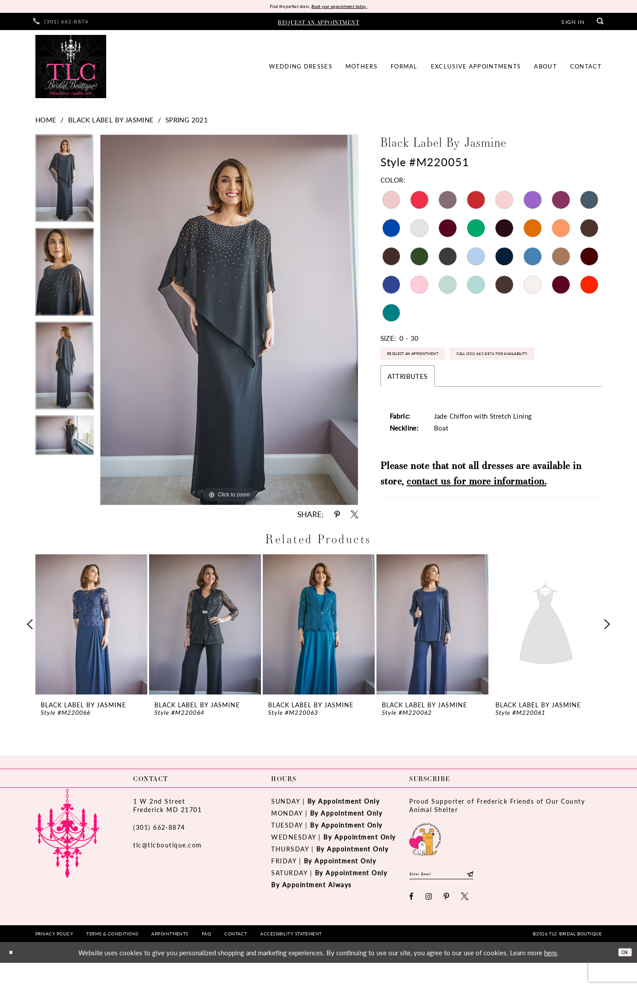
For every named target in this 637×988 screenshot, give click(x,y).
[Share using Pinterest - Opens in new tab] (337, 516)
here (550, 977)
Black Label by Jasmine (111, 121)
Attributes (408, 408)
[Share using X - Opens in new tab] (354, 516)
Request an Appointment (428, 360)
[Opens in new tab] (425, 859)
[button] (572, 23)
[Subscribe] (495, 897)
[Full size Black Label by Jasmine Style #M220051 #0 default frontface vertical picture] (229, 322)
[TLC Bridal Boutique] (70, 68)
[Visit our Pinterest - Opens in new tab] (447, 921)
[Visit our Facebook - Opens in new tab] (411, 921)
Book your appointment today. (348, 7)
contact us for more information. (476, 513)
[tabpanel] (64, 183)
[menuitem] (61, 23)
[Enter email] (454, 897)
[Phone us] (61, 23)
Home (46, 121)
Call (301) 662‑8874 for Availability (442, 384)
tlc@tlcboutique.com (167, 866)
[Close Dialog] (12, 977)
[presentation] (91, 645)
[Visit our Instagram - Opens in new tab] (429, 921)
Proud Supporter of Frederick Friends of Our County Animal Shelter (497, 826)
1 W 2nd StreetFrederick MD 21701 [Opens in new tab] (167, 826)
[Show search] (600, 23)
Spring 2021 (186, 121)
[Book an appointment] (318, 23)
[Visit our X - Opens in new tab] (465, 921)
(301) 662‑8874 (159, 848)
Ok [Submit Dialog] (622, 977)
